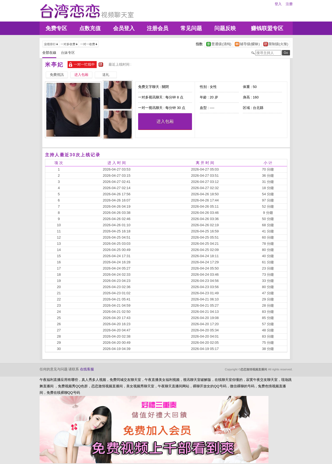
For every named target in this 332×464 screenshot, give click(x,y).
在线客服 (87, 369)
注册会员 (157, 28)
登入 (278, 4)
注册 (289, 4)
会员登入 (124, 28)
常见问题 (191, 28)
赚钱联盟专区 (267, 28)
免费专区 (56, 28)
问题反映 (225, 28)
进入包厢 (165, 121)
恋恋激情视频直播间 (253, 369)
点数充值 (90, 28)
